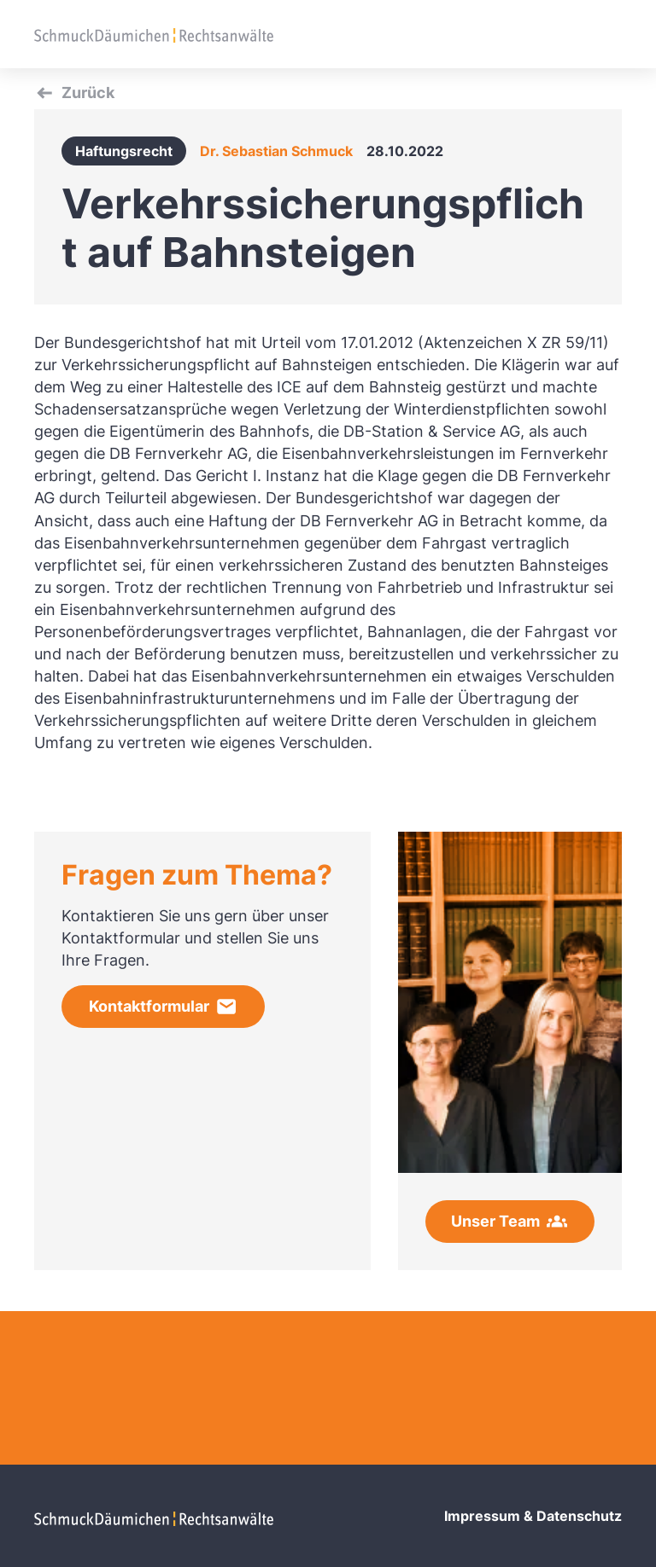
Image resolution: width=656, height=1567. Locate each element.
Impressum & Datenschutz (533, 1515)
